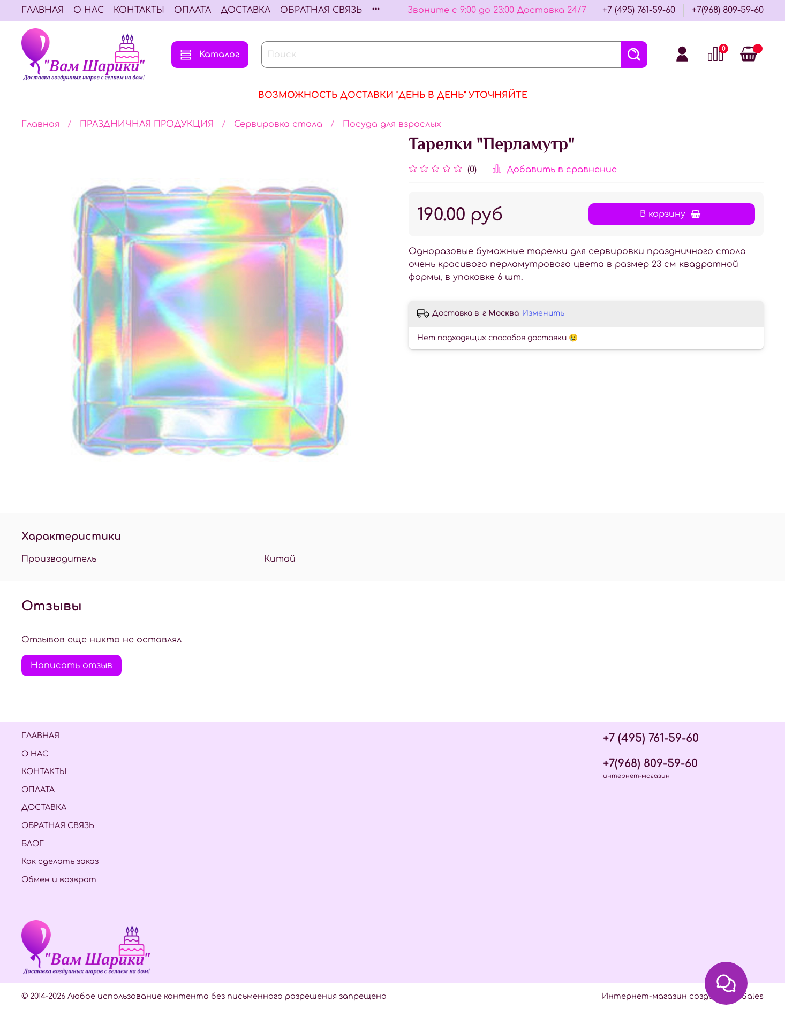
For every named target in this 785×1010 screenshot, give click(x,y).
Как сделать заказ (60, 861)
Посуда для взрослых (392, 124)
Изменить (543, 313)
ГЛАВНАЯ (42, 10)
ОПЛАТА (192, 10)
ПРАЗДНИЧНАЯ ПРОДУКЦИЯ (147, 124)
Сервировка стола (278, 124)
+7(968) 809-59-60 (728, 10)
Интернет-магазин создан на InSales (683, 996)
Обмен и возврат (58, 879)
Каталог (209, 54)
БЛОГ (32, 843)
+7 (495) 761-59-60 (638, 10)
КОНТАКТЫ (139, 10)
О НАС (88, 10)
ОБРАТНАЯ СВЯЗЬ (321, 10)
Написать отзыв (71, 665)
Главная (40, 124)
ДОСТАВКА (245, 10)
